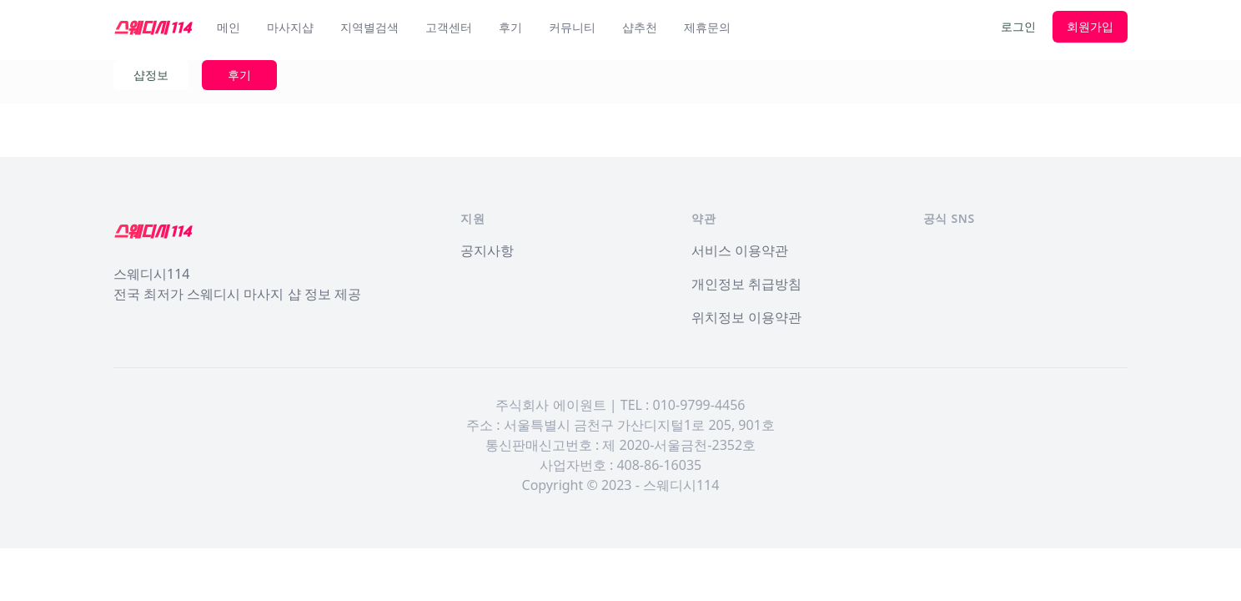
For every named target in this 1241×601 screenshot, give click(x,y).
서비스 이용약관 (739, 250)
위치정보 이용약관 (746, 317)
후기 (510, 27)
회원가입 (1090, 26)
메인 (228, 27)
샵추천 (639, 27)
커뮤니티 (572, 27)
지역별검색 (369, 27)
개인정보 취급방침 (746, 284)
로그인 (1018, 26)
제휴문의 (707, 27)
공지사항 (487, 250)
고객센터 (448, 27)
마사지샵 (290, 27)
